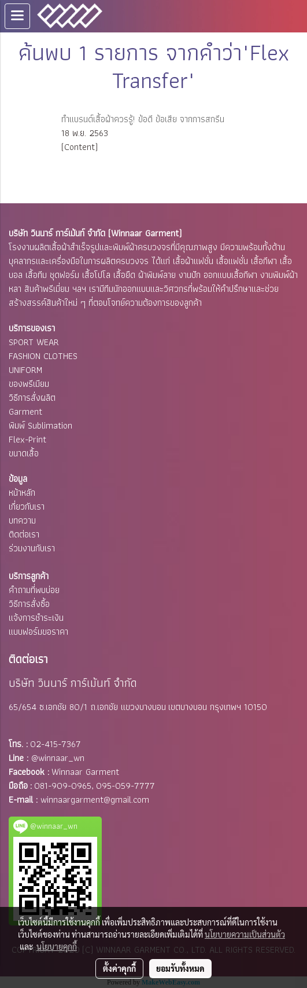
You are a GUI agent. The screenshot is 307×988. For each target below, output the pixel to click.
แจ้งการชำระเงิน (36, 617)
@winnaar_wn (57, 758)
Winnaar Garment (85, 771)
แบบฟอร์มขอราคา (38, 631)
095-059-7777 (125, 785)
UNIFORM (25, 370)
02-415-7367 (55, 744)
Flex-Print (27, 439)
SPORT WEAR (34, 342)
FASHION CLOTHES (43, 356)
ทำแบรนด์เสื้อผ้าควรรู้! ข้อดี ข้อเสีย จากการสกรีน (142, 119)
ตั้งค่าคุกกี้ (119, 968)
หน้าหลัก (22, 492)
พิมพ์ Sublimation (40, 425)
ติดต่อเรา (24, 534)
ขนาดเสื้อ (24, 453)
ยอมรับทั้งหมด (180, 968)
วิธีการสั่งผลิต (32, 397)
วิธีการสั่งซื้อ (29, 604)
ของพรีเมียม (29, 383)
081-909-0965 (62, 785)
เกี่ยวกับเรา (27, 506)
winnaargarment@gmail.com (94, 799)
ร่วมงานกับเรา (32, 548)
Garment (25, 411)
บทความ (22, 520)
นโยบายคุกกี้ (56, 946)
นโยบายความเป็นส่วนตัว (245, 934)
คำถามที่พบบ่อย (34, 590)
